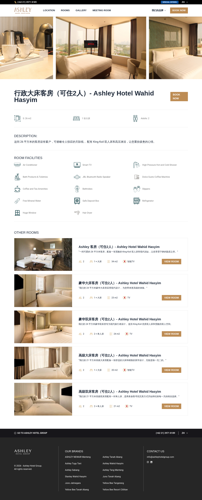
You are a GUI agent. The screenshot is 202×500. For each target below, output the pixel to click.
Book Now (179, 10)
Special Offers (170, 2)
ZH (185, 2)
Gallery (81, 10)
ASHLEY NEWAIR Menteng (78, 457)
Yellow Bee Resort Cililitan (115, 489)
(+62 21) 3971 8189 (25, 2)
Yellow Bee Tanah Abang (77, 489)
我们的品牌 (157, 10)
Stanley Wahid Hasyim (75, 476)
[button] (197, 48)
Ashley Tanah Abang (112, 457)
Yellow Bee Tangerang (113, 483)
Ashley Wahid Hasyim (113, 463)
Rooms (65, 10)
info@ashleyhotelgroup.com (160, 457)
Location (49, 10)
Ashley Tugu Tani (73, 463)
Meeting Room (102, 10)
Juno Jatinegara (73, 483)
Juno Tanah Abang (112, 476)
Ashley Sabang (72, 470)
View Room (171, 261)
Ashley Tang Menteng (113, 470)
